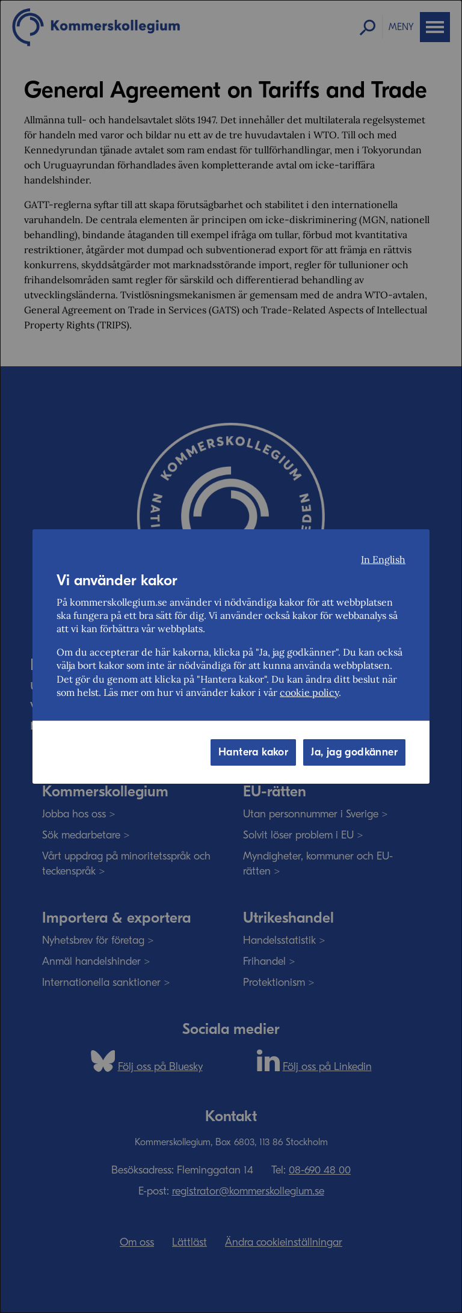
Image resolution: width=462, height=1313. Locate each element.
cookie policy (309, 692)
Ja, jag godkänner (354, 752)
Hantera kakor (253, 752)
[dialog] (231, 656)
